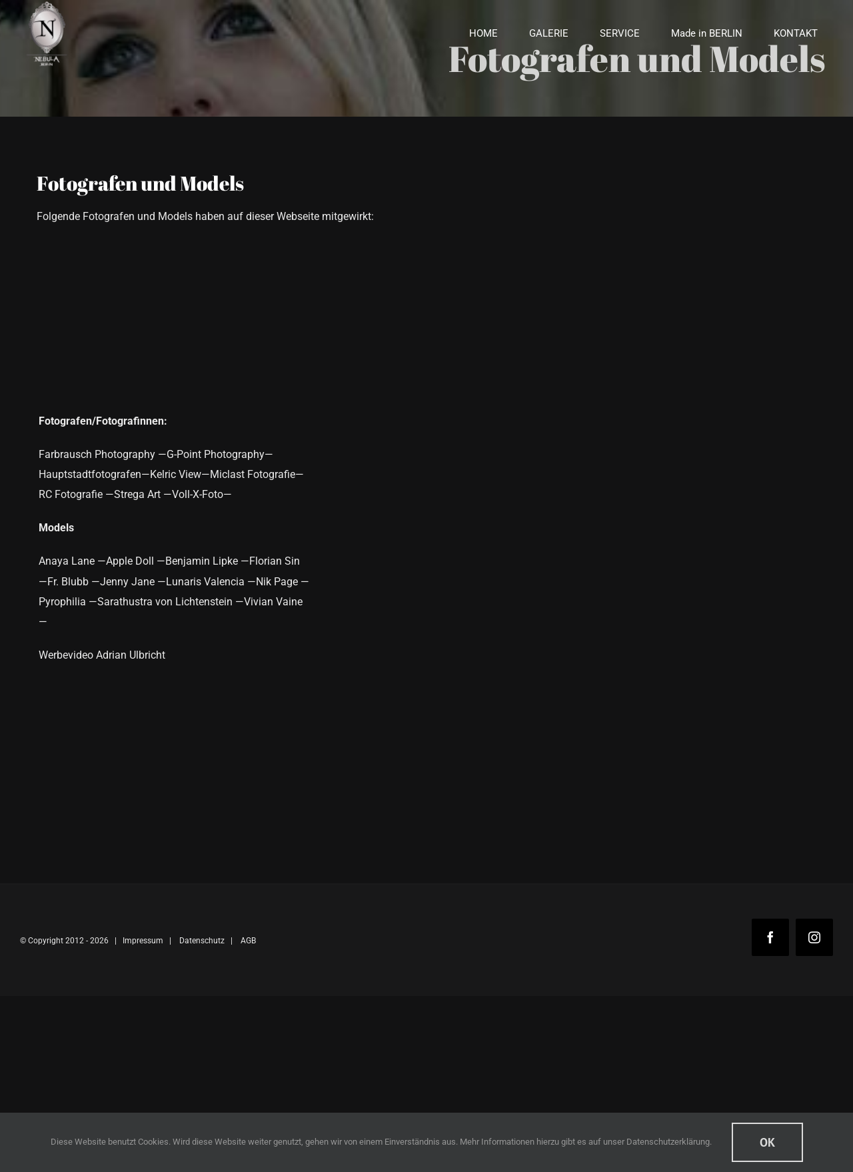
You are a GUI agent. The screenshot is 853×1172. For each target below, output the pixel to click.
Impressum (143, 940)
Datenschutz (202, 940)
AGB (248, 940)
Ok (767, 1142)
